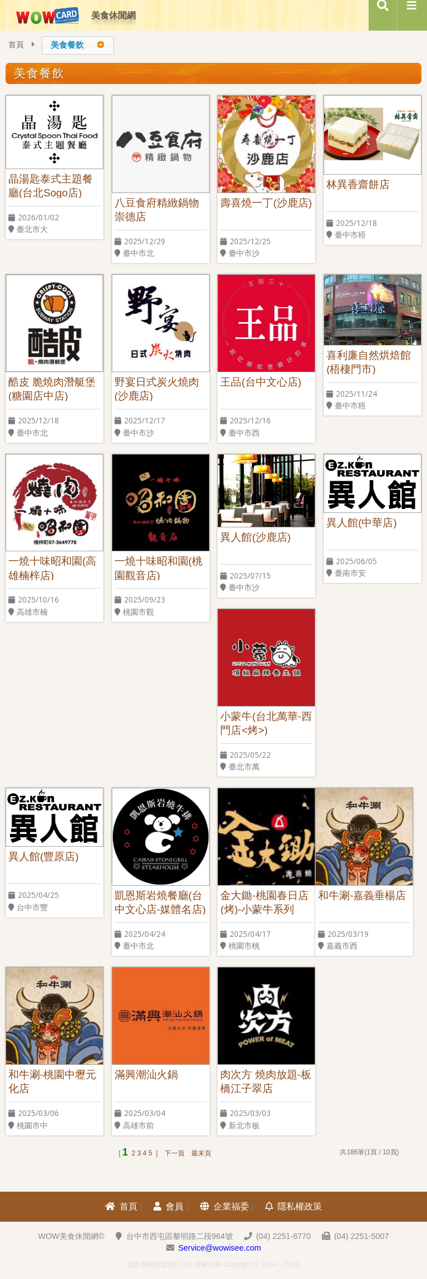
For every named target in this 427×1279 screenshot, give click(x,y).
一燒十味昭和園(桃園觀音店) (158, 567)
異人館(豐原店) (43, 857)
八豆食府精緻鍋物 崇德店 (157, 209)
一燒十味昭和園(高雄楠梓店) (52, 567)
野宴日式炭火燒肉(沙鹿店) (157, 388)
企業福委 (224, 1206)
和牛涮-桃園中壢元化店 (52, 1081)
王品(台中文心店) (260, 382)
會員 (168, 1206)
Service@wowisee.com (219, 1247)
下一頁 (175, 1153)
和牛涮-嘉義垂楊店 (362, 895)
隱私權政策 (293, 1206)
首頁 (16, 45)
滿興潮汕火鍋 (146, 1074)
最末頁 (201, 1153)
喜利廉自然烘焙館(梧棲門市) (368, 361)
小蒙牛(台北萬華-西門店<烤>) (265, 722)
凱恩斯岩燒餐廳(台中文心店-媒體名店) (160, 902)
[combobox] (78, 45)
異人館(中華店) (361, 523)
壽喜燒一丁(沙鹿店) (265, 203)
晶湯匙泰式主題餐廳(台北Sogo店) (50, 185)
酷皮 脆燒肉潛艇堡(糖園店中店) (52, 388)
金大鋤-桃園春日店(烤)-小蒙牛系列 (264, 902)
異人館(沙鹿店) (255, 537)
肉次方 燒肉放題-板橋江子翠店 (265, 1081)
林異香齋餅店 (358, 184)
